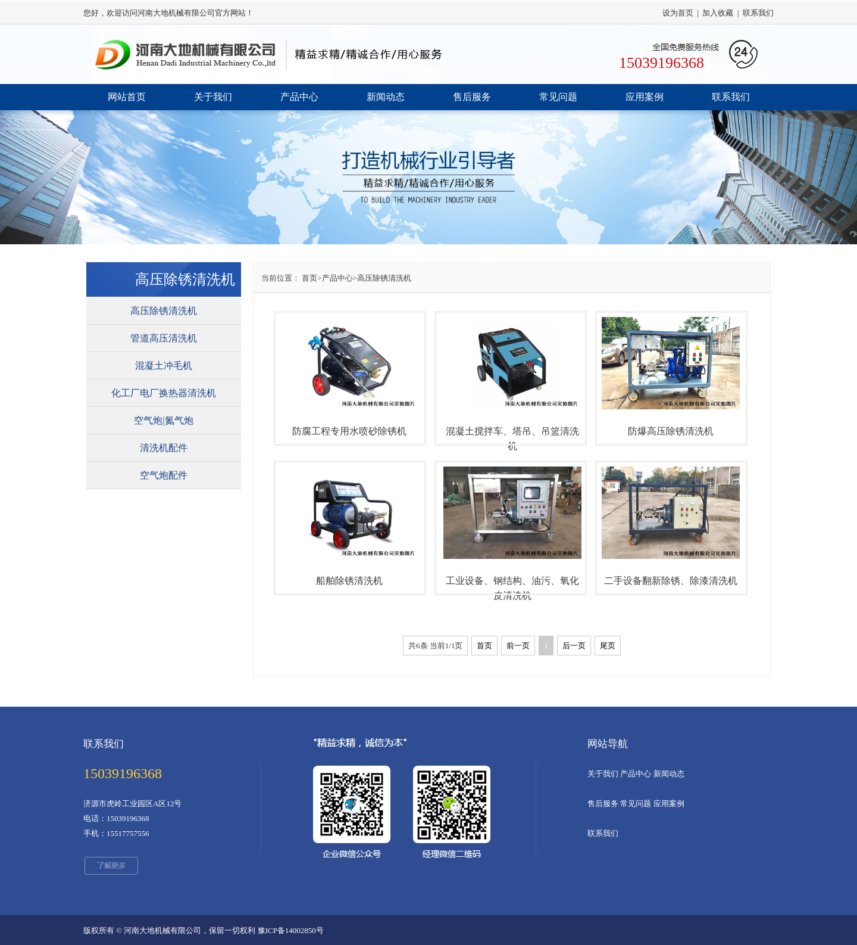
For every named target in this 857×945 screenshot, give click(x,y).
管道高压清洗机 (163, 338)
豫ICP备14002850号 (291, 930)
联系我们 (758, 12)
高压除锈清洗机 (185, 279)
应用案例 (644, 97)
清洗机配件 (163, 448)
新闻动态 (386, 97)
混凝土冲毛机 (163, 365)
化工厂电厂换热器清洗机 (163, 393)
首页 (309, 277)
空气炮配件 (163, 475)
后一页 (574, 645)
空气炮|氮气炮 (163, 420)
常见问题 (558, 97)
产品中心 (299, 97)
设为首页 (677, 12)
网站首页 (127, 97)
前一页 (518, 645)
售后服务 (472, 97)
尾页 (607, 645)
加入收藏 (717, 12)
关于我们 (213, 97)
